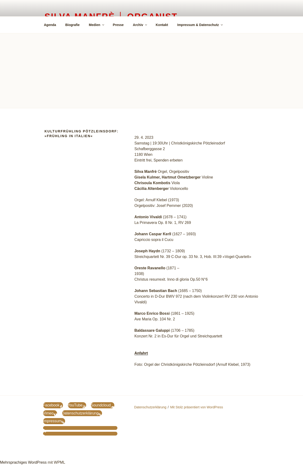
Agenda (50, 25)
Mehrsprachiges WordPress (23, 462)
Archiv (140, 25)
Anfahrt (141, 353)
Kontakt (162, 25)
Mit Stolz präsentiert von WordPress (196, 407)
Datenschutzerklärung (150, 407)
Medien (97, 25)
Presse (118, 25)
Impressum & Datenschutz (200, 25)
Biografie (72, 25)
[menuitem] (233, 24)
